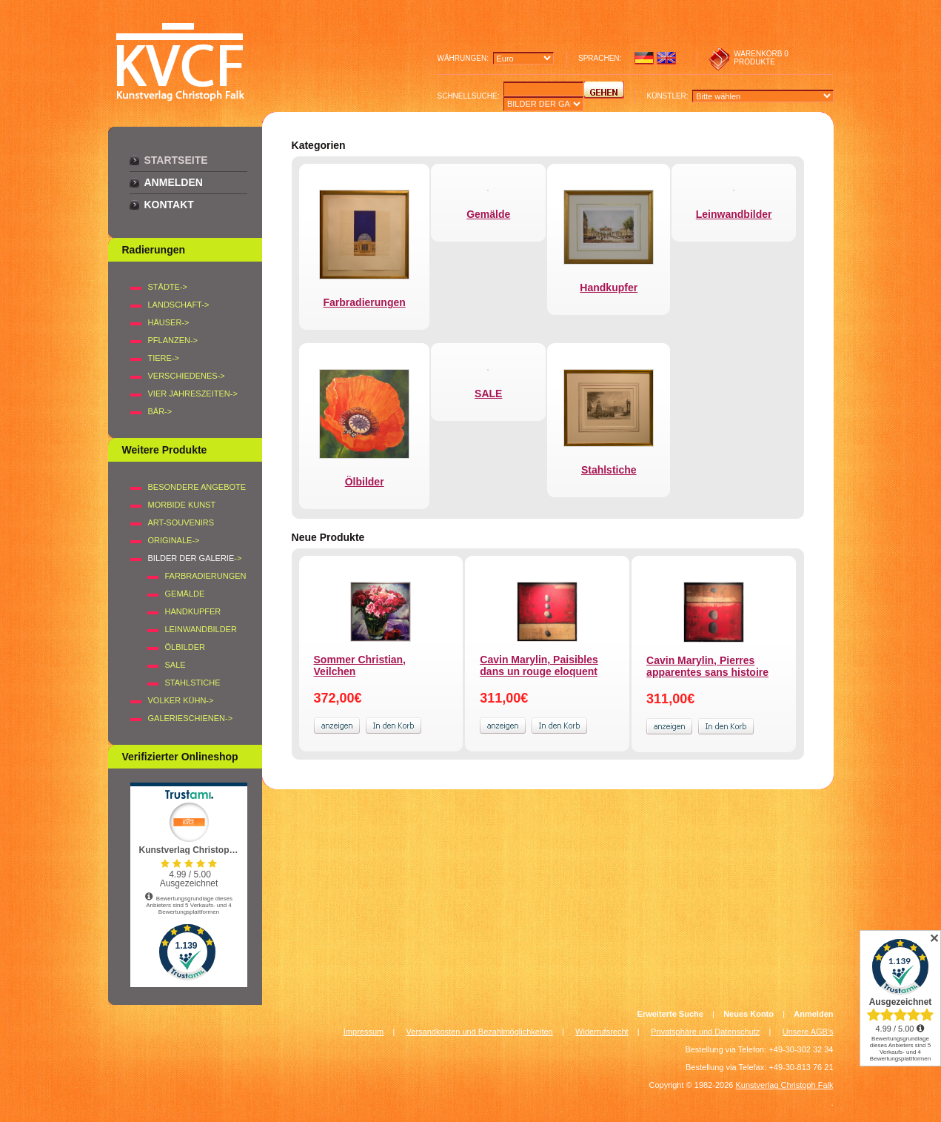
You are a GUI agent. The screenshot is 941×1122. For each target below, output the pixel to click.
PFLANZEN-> (173, 340)
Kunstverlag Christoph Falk (784, 1084)
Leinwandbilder (201, 629)
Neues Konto (748, 1013)
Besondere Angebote (197, 486)
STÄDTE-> (167, 286)
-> (195, 558)
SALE (175, 664)
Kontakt (169, 204)
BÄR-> (160, 411)
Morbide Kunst (182, 504)
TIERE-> (163, 357)
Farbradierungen (206, 575)
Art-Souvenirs (181, 522)
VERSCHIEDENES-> (186, 375)
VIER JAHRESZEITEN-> (193, 393)
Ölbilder (185, 647)
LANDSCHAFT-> (179, 304)
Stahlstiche (193, 682)
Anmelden (173, 182)
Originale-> (174, 540)
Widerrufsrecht (602, 1031)
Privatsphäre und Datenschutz (705, 1031)
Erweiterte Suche (670, 1013)
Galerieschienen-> (190, 718)
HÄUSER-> (169, 322)
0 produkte (761, 58)
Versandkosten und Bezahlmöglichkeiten (479, 1031)
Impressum (364, 1031)
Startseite (176, 160)
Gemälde (185, 593)
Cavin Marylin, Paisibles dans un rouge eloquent (539, 665)
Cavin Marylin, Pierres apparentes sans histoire (707, 666)
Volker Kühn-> (181, 700)
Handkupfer (193, 611)
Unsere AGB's (808, 1031)
